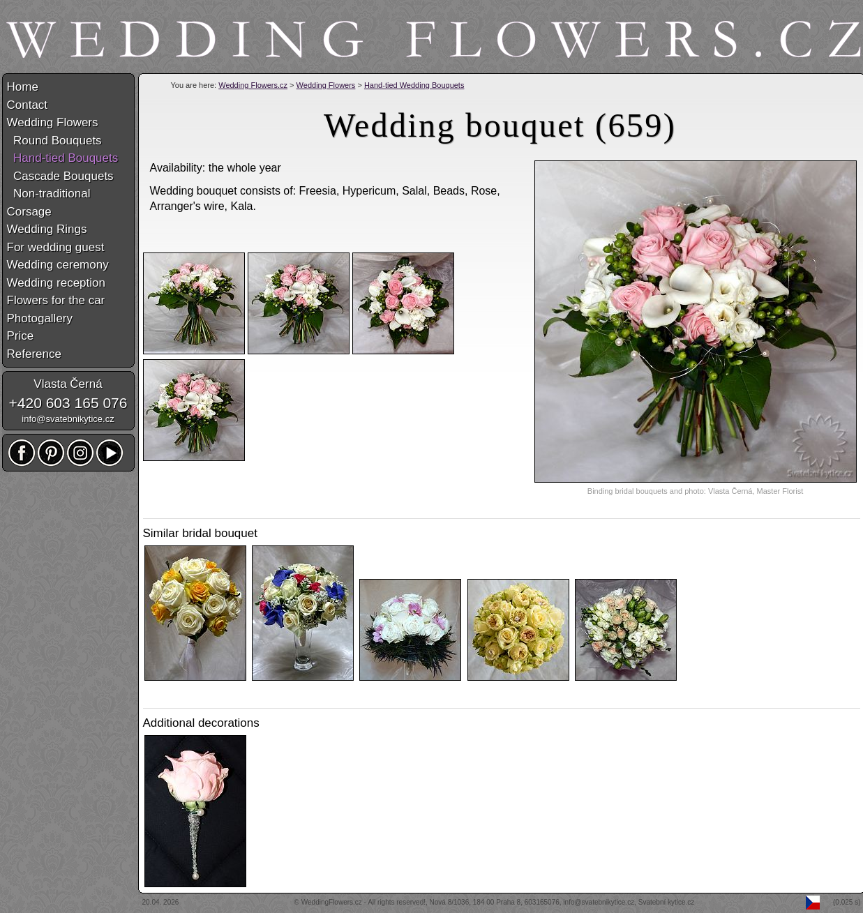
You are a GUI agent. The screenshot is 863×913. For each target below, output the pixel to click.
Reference (34, 354)
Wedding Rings (47, 229)
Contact (27, 105)
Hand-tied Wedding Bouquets (414, 85)
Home (22, 86)
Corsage (29, 211)
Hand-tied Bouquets (63, 158)
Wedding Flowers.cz (252, 85)
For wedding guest (56, 247)
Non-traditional (49, 193)
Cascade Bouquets (60, 176)
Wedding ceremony (58, 264)
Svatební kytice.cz (666, 902)
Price (20, 335)
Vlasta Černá (67, 384)
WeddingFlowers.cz (331, 902)
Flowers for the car (56, 300)
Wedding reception (56, 282)
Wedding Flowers (326, 85)
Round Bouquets (54, 140)
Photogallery (40, 318)
